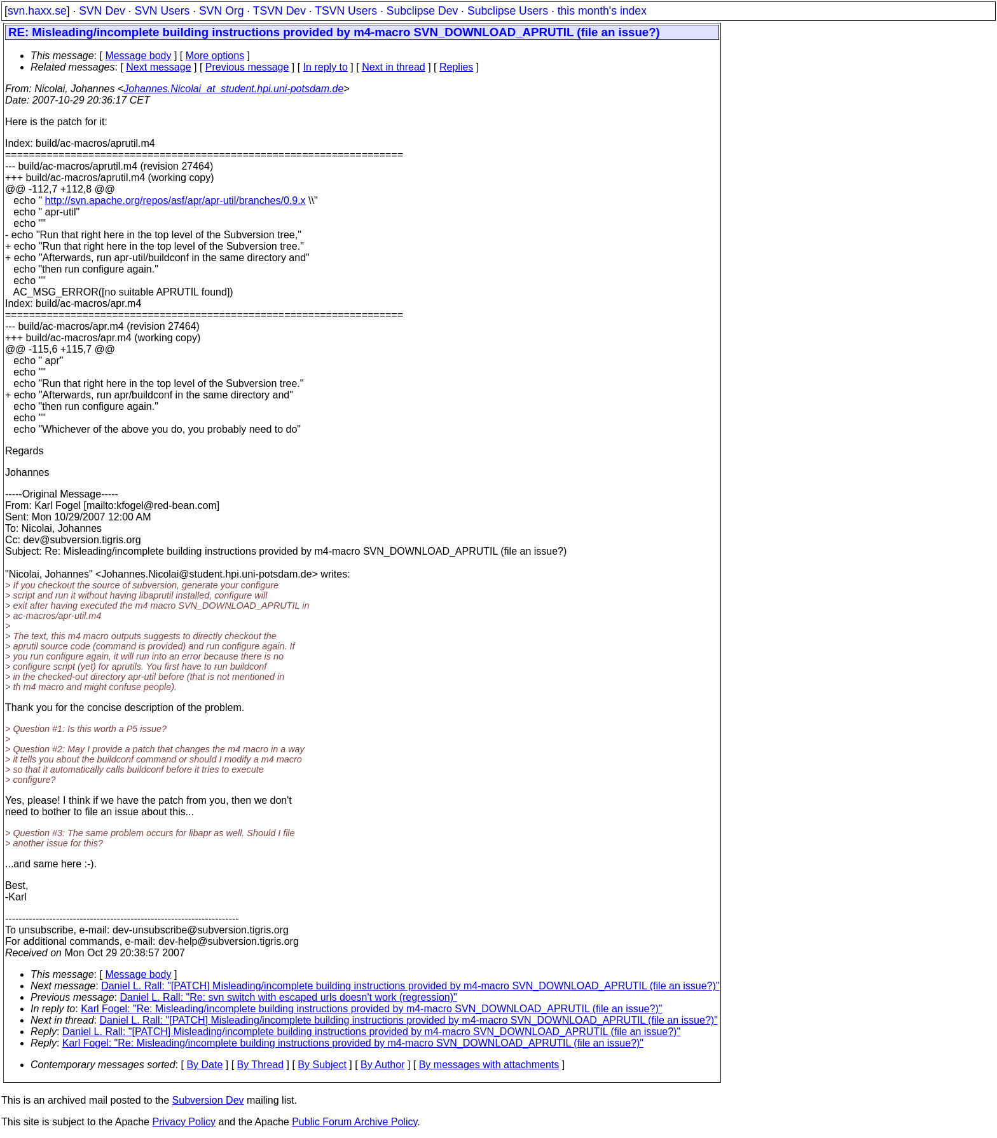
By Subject (322, 1064)
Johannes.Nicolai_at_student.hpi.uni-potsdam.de (233, 88)
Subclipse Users (507, 10)
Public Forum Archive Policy (354, 1121)
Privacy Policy (184, 1121)
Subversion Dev (208, 1100)
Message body (138, 55)
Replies (456, 67)
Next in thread (393, 67)
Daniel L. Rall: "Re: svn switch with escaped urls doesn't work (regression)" (288, 997)
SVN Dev (102, 10)
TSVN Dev (279, 10)
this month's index (602, 10)
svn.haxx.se (37, 10)
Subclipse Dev (422, 10)
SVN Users (161, 10)
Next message (158, 67)
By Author (382, 1064)
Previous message (247, 67)
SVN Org (221, 10)
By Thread (260, 1064)
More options (215, 55)
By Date (204, 1064)
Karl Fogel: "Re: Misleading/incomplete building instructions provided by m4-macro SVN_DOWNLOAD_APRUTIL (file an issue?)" (371, 1008)
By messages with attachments (489, 1064)
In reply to (325, 67)
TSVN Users (346, 10)
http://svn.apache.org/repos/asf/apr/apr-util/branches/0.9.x (175, 200)
